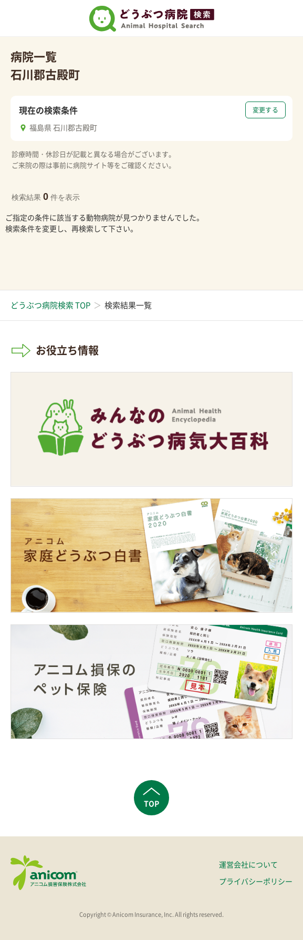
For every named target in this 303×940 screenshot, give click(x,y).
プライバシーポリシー (255, 881)
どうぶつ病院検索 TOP (50, 305)
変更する (265, 110)
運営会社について (248, 864)
